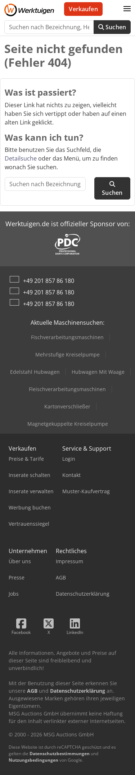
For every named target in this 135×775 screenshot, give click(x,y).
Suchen (112, 27)
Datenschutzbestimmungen (60, 753)
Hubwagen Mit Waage (98, 371)
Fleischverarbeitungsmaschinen (67, 389)
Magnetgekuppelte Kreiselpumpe (67, 423)
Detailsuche (21, 158)
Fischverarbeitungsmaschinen (67, 337)
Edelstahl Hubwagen (35, 371)
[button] (127, 9)
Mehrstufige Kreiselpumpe (67, 354)
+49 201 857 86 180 (48, 281)
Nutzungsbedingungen (33, 760)
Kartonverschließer (67, 406)
